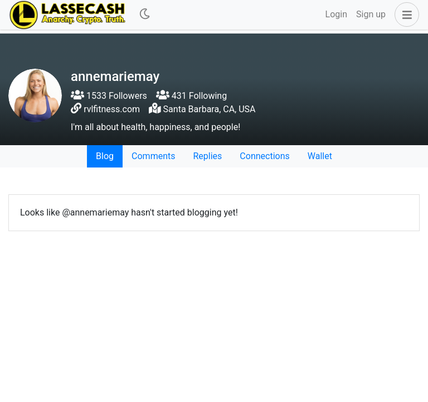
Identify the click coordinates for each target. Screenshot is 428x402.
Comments (153, 156)
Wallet (320, 156)
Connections (264, 156)
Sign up (371, 14)
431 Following (191, 95)
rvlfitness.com (112, 109)
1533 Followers (109, 95)
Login (336, 14)
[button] (404, 14)
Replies (207, 156)
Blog (105, 156)
